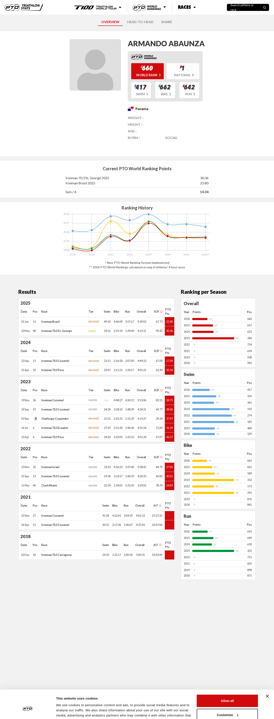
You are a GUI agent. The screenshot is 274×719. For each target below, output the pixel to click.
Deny (227, 707)
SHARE (166, 22)
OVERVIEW (110, 22)
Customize (227, 693)
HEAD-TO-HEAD (140, 22)
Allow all (227, 679)
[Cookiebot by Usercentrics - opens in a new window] (27, 710)
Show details (66, 710)
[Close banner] (267, 674)
